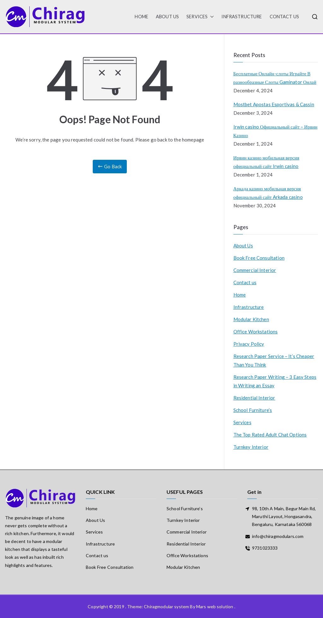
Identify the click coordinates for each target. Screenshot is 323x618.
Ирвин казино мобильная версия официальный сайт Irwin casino (266, 162)
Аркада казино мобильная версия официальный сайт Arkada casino (268, 193)
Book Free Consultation (259, 258)
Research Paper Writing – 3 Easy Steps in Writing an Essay (275, 381)
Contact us (284, 16)
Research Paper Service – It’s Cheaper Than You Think (273, 360)
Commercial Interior (254, 270)
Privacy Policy (248, 344)
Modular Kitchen (251, 319)
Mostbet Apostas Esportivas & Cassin (273, 104)
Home (239, 294)
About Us (167, 16)
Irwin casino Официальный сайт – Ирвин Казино (275, 131)
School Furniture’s (252, 410)
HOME (141, 16)
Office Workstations (255, 331)
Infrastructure (241, 16)
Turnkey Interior (250, 447)
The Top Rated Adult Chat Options (270, 434)
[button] (211, 17)
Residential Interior (254, 398)
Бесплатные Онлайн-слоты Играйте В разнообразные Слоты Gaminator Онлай (274, 78)
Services (200, 17)
